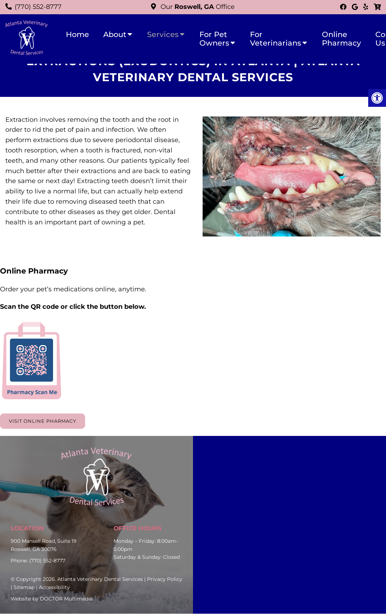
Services (163, 34)
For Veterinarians (275, 38)
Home (77, 34)
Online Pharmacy (341, 38)
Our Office (197, 7)
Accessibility (54, 587)
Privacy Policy (164, 579)
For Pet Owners (214, 38)
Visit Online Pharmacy (45, 421)
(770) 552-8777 (38, 7)
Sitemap (24, 587)
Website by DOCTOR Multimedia (52, 599)
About (114, 34)
